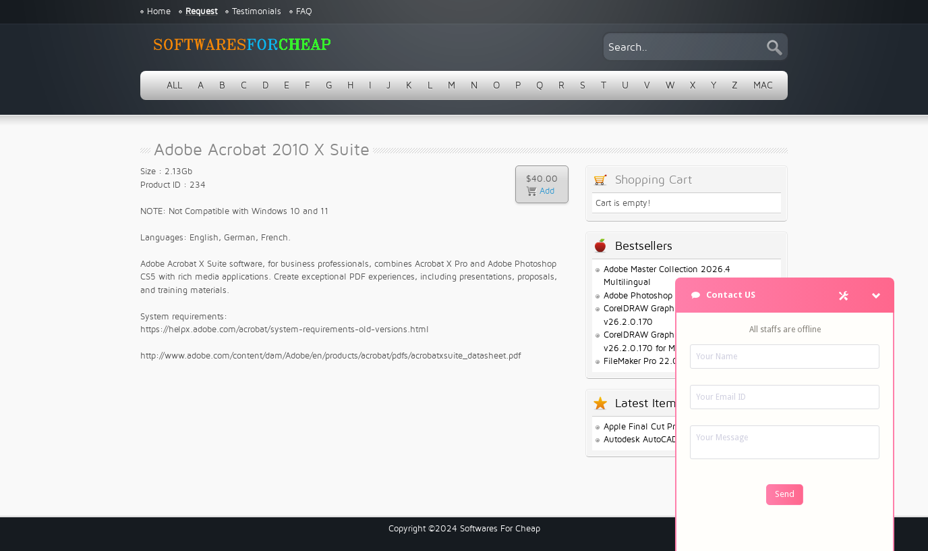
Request (201, 11)
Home (159, 11)
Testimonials (256, 11)
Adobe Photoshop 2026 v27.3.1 (666, 295)
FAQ (304, 11)
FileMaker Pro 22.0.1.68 (651, 361)
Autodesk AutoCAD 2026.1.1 (659, 439)
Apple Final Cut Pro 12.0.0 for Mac (672, 426)
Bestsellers (643, 246)
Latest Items (648, 403)
